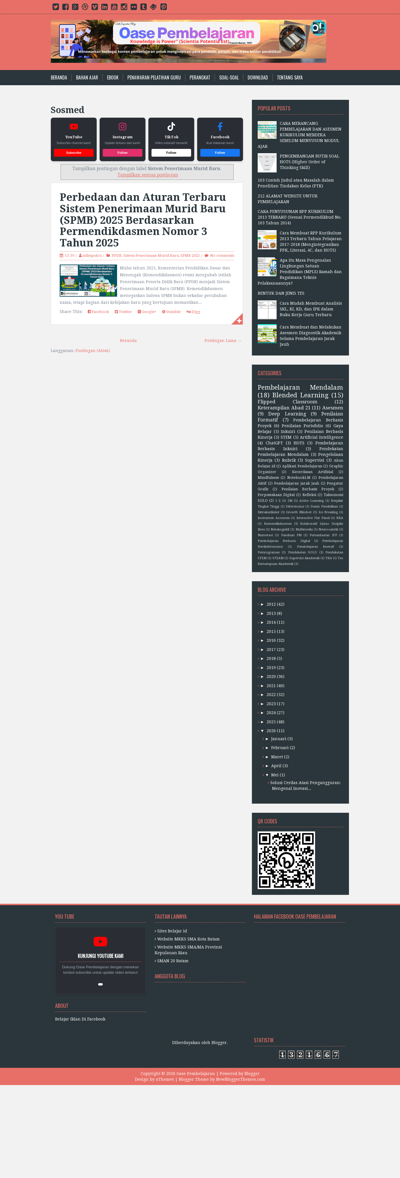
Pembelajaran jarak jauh (296, 483)
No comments (222, 255)
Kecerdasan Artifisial (312, 472)
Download (258, 77)
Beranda (59, 77)
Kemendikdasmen (278, 524)
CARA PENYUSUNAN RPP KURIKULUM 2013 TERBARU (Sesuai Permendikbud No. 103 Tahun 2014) (299, 217)
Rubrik (289, 460)
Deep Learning (287, 414)
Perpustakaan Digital (276, 495)
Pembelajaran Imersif (315, 547)
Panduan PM (291, 535)
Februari (280, 747)
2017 (271, 649)
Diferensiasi (295, 506)
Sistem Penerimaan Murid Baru (151, 255)
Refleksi (309, 495)
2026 (271, 730)
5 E (278, 501)
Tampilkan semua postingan (148, 175)
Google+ (147, 312)
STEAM (278, 558)
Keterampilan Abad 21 (284, 408)
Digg (193, 312)
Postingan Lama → (223, 340)
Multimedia (304, 529)
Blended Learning (300, 395)
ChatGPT (274, 443)
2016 (271, 640)
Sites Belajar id (172, 931)
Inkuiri (288, 431)
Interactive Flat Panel (312, 518)
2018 (271, 658)
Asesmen (332, 408)
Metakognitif (280, 529)
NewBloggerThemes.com (240, 1079)
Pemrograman (269, 552)
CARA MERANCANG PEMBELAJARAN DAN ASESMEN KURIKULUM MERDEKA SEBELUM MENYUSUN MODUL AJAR (299, 135)
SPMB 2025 (190, 255)
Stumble (171, 312)
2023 (271, 703)
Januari (278, 738)
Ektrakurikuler (268, 512)
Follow (123, 152)
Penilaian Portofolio (302, 425)
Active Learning (311, 501)
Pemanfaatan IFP (323, 535)
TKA (328, 558)
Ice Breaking (328, 512)
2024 (271, 712)
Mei (275, 775)
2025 (271, 722)
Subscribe (73, 152)
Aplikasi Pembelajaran (302, 466)
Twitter (123, 312)
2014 (271, 622)
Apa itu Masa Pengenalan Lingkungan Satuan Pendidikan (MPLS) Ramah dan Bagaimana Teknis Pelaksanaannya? (300, 271)
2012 (271, 604)
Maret (277, 757)
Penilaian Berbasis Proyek (307, 489)
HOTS (299, 443)
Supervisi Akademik (304, 558)
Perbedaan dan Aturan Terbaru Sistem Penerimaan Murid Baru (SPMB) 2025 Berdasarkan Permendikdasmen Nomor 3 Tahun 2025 (143, 220)
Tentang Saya (290, 77)
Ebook (113, 77)
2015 (271, 631)
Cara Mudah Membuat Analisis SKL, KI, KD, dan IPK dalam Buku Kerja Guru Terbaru (311, 309)
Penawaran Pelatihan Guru (154, 77)
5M (290, 501)
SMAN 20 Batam (173, 961)
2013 (271, 613)
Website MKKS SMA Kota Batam (188, 939)
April (276, 765)
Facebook (98, 312)
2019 (271, 667)
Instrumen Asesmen (274, 518)
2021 (271, 685)
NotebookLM (298, 477)
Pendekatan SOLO (302, 552)
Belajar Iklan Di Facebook (80, 1019)
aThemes (165, 1079)
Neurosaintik (328, 529)
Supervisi (314, 460)
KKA (339, 518)
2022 (271, 694)
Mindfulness (268, 477)
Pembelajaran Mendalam (300, 387)
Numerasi (265, 535)
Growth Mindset (299, 512)
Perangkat (200, 77)
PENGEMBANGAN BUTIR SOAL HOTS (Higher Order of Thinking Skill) (309, 162)
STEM (286, 437)
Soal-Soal (229, 77)
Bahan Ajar (87, 77)
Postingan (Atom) (92, 350)
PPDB (117, 255)
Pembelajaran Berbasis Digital (284, 541)
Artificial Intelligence (321, 437)
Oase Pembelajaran (195, 1073)
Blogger (219, 1042)
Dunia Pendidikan (324, 506)
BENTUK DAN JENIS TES (281, 293)
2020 (271, 676)
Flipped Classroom (287, 402)
